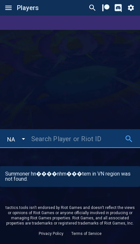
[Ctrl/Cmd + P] (92, 8)
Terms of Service (86, 233)
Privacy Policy (51, 233)
